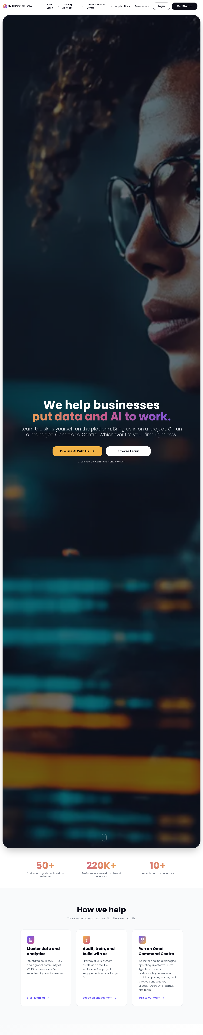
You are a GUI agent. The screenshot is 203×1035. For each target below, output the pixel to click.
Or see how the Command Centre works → (102, 461)
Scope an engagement (100, 998)
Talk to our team (152, 998)
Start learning (38, 998)
